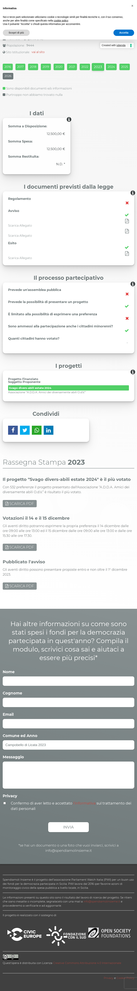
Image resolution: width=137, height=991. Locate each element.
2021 (72, 67)
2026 (8, 76)
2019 (46, 67)
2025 (124, 67)
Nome (9, 672)
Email (8, 714)
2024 (111, 67)
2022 (84, 67)
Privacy (10, 796)
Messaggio (13, 757)
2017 (20, 67)
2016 (7, 67)
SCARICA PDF (19, 503)
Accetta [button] (123, 32)
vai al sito (38, 52)
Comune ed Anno (20, 736)
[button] (132, 6)
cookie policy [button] (61, 20)
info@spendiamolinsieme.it (101, 901)
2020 (59, 67)
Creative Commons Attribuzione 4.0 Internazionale (87, 963)
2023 (98, 67)
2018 (33, 67)
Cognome (12, 693)
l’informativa (84, 803)
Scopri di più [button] (16, 32)
